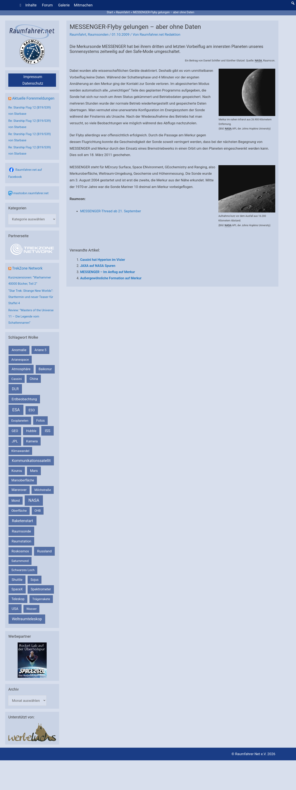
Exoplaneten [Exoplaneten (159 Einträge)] (19, 420)
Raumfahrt (77, 34)
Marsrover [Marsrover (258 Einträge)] (19, 490)
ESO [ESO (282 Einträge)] (32, 410)
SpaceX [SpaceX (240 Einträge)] (17, 589)
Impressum (32, 76)
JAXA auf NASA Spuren (97, 266)
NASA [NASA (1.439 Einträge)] (33, 500)
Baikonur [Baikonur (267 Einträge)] (45, 369)
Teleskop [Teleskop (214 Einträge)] (17, 599)
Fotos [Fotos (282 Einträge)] (40, 420)
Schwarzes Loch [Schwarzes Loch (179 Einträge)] (23, 570)
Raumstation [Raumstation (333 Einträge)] (21, 541)
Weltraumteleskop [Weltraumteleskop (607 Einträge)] (27, 619)
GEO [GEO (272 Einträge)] (15, 431)
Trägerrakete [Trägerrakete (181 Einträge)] (41, 599)
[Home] (20, 5)
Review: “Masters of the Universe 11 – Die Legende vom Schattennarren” (31, 316)
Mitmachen (83, 5)
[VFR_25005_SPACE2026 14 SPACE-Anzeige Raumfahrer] (32, 660)
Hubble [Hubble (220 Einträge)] (31, 431)
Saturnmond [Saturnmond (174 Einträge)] (20, 561)
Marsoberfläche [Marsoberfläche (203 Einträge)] (22, 480)
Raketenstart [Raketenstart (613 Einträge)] (22, 521)
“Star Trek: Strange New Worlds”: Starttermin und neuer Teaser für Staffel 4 (30, 297)
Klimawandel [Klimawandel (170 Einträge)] (20, 451)
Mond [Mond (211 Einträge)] (15, 501)
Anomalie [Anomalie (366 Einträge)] (19, 350)
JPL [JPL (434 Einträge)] (15, 441)
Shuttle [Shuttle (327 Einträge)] (17, 580)
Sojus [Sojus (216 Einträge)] (34, 580)
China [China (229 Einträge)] (34, 379)
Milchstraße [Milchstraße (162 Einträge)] (42, 490)
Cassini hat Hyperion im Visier (102, 260)
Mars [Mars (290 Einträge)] (34, 471)
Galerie (64, 5)
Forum (47, 5)
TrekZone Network (27, 268)
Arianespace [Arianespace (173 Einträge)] (20, 359)
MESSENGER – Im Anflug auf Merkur (107, 272)
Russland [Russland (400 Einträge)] (44, 551)
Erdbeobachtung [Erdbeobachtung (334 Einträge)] (24, 399)
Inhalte (31, 5)
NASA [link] (258, 60)
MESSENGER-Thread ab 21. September (110, 211)
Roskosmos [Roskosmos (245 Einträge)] (20, 551)
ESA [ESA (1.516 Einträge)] (16, 409)
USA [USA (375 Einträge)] (15, 609)
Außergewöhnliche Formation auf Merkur (110, 278)
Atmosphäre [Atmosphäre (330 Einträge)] (21, 369)
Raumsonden (98, 34)
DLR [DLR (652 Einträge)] (15, 389)
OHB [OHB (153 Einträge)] (37, 511)
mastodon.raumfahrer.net (31, 193)
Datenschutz (32, 83)
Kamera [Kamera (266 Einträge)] (32, 441)
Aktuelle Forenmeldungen (33, 98)
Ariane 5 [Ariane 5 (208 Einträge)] (40, 350)
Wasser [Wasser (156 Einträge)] (31, 609)
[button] (293, 3)
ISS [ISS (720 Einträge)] (47, 431)
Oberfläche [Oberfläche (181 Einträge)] (19, 511)
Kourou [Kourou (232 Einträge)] (16, 471)
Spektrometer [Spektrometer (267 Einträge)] (41, 589)
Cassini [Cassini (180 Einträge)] (16, 379)
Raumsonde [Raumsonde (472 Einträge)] (21, 531)
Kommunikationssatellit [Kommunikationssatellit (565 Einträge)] (31, 460)
